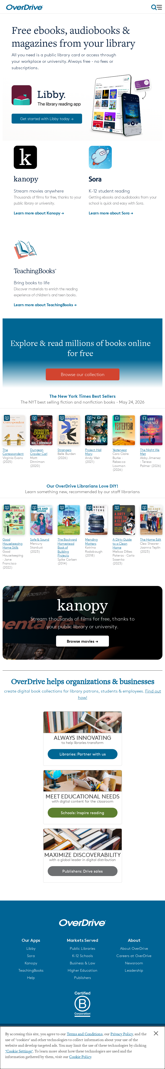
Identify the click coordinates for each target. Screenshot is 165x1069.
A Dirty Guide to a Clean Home (122, 543)
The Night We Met (149, 452)
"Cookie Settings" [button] (19, 1052)
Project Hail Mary (93, 452)
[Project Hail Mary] (96, 445)
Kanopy (31, 963)
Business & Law (82, 963)
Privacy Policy (121, 1034)
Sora (31, 956)
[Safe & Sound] (41, 535)
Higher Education (82, 970)
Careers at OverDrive (133, 956)
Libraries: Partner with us (83, 754)
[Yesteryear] (124, 445)
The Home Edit (150, 539)
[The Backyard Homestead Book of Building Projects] (69, 535)
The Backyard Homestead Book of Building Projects (67, 547)
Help (31, 978)
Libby (30, 948)
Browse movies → (82, 641)
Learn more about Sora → (111, 212)
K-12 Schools (82, 956)
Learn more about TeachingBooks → (45, 304)
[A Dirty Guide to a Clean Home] (124, 535)
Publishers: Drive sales (82, 871)
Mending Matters (91, 541)
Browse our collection (82, 374)
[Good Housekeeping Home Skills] (14, 535)
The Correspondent (13, 452)
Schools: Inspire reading (82, 812)
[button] (31, 940)
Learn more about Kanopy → (39, 212)
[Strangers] (69, 445)
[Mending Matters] (96, 535)
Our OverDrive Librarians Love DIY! (82, 486)
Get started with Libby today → (46, 118)
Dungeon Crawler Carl (38, 452)
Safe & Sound (39, 539)
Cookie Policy (80, 1057)
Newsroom (134, 963)
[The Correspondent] (14, 445)
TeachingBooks (30, 970)
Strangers (64, 450)
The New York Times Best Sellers (82, 396)
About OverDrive (134, 948)
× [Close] (156, 1033)
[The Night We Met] (151, 445)
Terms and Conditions (84, 1034)
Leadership (134, 970)
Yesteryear (120, 450)
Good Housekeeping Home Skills (13, 543)
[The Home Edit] (151, 535)
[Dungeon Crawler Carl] (41, 445)
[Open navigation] (156, 7)
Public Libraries (82, 948)
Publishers (82, 978)
